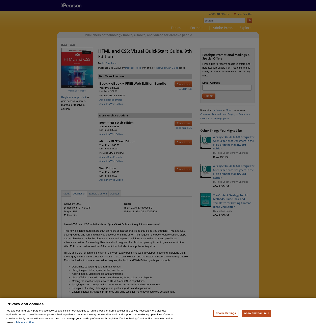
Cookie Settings (226, 318)
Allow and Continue (256, 318)
